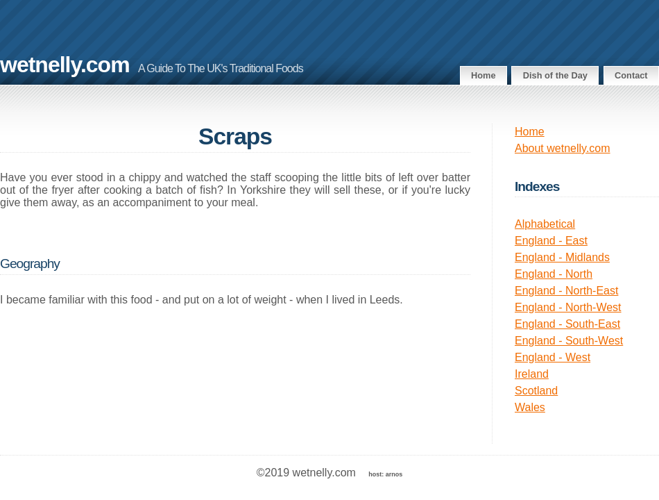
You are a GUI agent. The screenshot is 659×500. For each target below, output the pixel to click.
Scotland (536, 391)
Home (483, 75)
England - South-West (569, 341)
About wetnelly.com (562, 148)
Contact (631, 75)
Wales (530, 407)
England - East (551, 241)
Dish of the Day (555, 75)
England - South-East (567, 324)
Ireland (532, 374)
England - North (553, 274)
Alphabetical (545, 224)
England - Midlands (562, 257)
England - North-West (568, 307)
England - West (552, 357)
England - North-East (566, 291)
